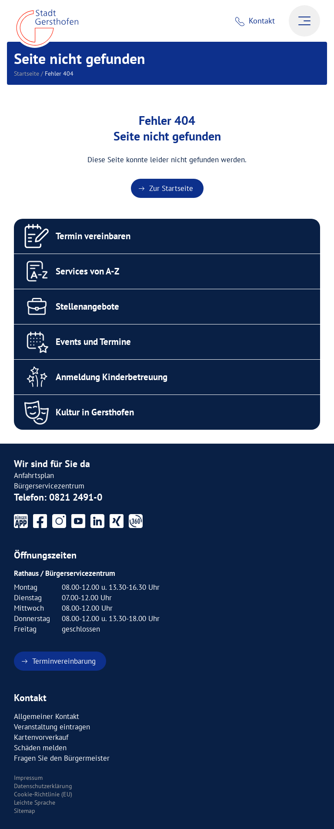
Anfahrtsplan (34, 475)
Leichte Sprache (34, 802)
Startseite (26, 73)
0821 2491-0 (75, 497)
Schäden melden (40, 747)
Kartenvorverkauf (41, 737)
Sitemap (24, 811)
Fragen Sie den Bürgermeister (62, 758)
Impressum (28, 778)
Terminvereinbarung (64, 661)
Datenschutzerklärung (43, 786)
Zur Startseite (171, 188)
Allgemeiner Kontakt (46, 716)
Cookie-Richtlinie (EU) (43, 794)
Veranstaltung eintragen (52, 727)
